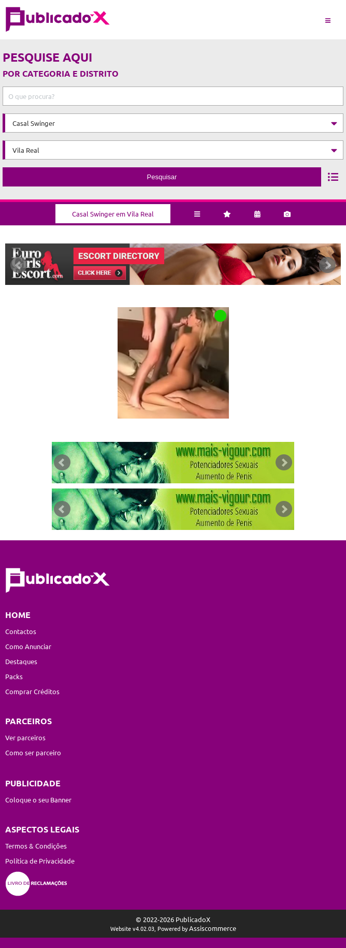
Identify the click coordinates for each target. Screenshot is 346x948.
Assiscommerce (212, 928)
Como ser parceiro (33, 752)
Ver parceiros (25, 737)
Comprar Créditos (32, 691)
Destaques (21, 661)
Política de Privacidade (40, 860)
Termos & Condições (36, 845)
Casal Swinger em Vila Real (113, 213)
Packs (14, 676)
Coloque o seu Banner (38, 799)
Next (327, 265)
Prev (18, 265)
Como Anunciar (28, 646)
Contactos (20, 631)
